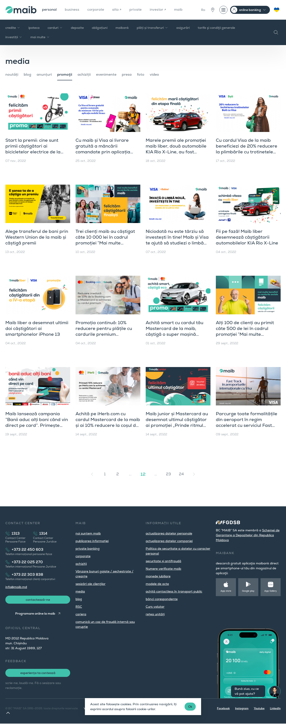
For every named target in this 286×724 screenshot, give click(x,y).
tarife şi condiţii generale (216, 28)
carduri (55, 28)
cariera (81, 614)
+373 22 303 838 (27, 574)
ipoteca (34, 28)
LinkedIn (275, 709)
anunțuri (44, 74)
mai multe (40, 37)
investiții (13, 37)
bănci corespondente (162, 599)
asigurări (183, 28)
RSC (79, 607)
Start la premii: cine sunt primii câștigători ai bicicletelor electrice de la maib (33, 149)
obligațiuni (99, 28)
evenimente (106, 74)
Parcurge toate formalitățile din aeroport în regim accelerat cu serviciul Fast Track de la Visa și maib (246, 422)
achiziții (84, 74)
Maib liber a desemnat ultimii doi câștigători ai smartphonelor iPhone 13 (36, 328)
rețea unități (155, 614)
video (154, 74)
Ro (203, 10)
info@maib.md (16, 587)
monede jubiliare (158, 576)
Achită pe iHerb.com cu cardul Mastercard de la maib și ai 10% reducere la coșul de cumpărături (108, 422)
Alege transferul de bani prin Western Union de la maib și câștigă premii (36, 237)
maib (180, 9)
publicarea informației (92, 541)
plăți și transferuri (152, 28)
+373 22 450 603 (27, 549)
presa (127, 74)
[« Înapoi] (92, 474)
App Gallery (270, 590)
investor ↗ (159, 9)
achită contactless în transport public (174, 591)
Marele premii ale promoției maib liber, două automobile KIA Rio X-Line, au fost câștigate (176, 149)
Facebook (223, 709)
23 (168, 474)
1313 (16, 533)
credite (12, 28)
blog (27, 74)
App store (226, 590)
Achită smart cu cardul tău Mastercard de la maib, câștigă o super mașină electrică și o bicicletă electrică (174, 334)
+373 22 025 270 (27, 562)
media (80, 591)
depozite (77, 28)
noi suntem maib (88, 533)
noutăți (11, 74)
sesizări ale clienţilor (90, 584)
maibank (122, 28)
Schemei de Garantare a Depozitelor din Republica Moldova (248, 535)
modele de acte (157, 584)
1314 (43, 533)
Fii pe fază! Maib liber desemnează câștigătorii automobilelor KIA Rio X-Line (247, 237)
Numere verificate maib (163, 569)
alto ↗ (118, 9)
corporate (96, 9)
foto (140, 74)
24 (181, 474)
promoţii (64, 74)
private (137, 9)
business (72, 9)
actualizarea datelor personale (169, 533)
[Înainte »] (194, 474)
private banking (88, 549)
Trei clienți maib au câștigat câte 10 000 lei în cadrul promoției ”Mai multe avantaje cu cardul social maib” (105, 242)
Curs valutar (155, 607)
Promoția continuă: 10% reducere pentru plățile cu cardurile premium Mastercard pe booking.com (106, 331)
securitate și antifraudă (163, 561)
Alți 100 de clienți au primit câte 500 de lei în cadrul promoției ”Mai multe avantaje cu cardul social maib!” (245, 334)
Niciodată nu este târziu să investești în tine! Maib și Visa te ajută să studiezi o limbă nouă (177, 240)
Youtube (259, 709)
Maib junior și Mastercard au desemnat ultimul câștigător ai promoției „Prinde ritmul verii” (177, 422)
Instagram (241, 709)
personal (49, 9)
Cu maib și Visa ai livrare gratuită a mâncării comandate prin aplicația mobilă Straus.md (103, 149)
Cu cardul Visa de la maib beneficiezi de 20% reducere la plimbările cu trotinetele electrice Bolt (246, 149)
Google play (248, 590)
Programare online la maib (35, 614)
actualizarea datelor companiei (169, 541)
